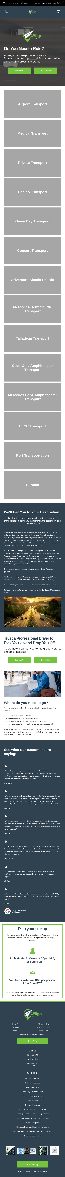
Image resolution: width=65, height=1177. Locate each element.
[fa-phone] (6, 13)
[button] (58, 12)
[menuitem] (32, 1078)
